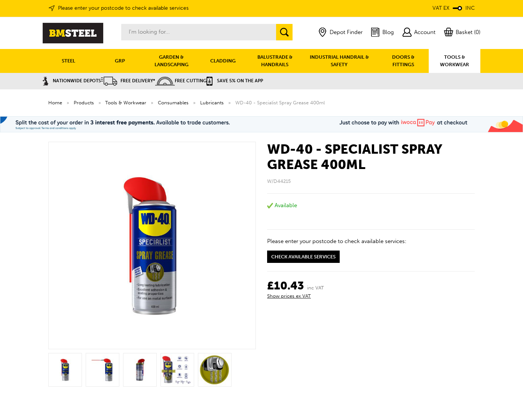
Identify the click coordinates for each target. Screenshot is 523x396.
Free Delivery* (128, 80)
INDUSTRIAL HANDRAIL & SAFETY (339, 60)
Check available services (303, 257)
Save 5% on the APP (235, 80)
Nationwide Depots (72, 80)
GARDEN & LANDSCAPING (172, 60)
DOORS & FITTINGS (403, 60)
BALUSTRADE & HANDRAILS (275, 60)
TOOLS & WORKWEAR (454, 60)
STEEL (68, 61)
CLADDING (223, 61)
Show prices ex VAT (289, 296)
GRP (120, 61)
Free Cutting (181, 80)
